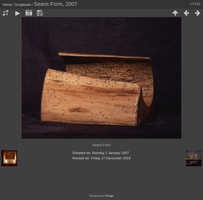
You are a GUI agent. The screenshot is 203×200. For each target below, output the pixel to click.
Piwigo (109, 195)
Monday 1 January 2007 (110, 153)
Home (7, 5)
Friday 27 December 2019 (111, 158)
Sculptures (23, 5)
